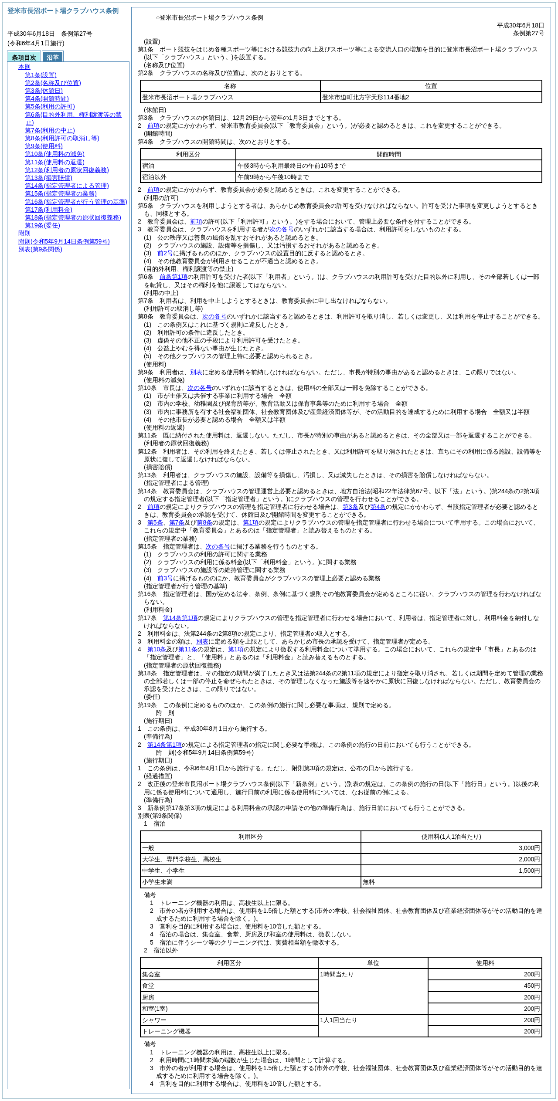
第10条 (157, 649)
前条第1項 (173, 276)
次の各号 (281, 229)
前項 (153, 125)
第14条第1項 (180, 617)
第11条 (187, 649)
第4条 (378, 506)
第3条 (350, 506)
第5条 (155, 522)
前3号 (165, 578)
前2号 (165, 253)
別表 (196, 372)
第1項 (251, 522)
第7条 (177, 522)
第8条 (204, 522)
